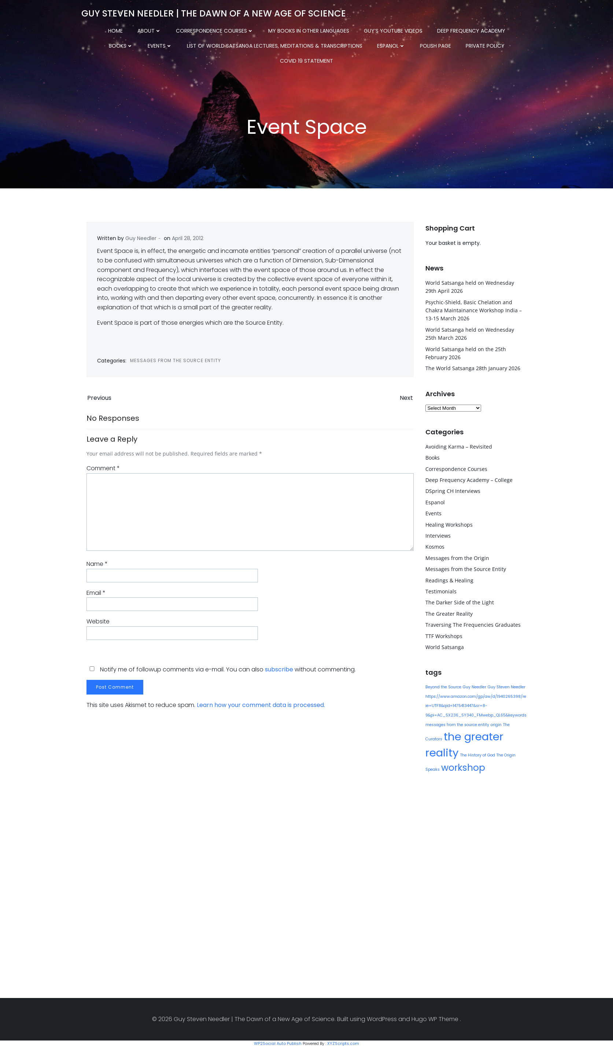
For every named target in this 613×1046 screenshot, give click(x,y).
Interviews (437, 534)
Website (98, 623)
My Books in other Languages (289, 29)
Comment (103, 470)
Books (513, 29)
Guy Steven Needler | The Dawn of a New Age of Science (213, 13)
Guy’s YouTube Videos (373, 29)
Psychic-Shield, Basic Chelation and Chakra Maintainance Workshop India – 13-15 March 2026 (473, 309)
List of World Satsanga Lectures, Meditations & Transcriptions (221, 44)
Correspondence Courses (195, 29)
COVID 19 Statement (492, 44)
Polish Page (382, 44)
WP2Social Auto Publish (278, 1043)
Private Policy (431, 44)
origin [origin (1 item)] (495, 724)
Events (106, 44)
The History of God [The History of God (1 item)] (477, 754)
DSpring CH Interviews (452, 490)
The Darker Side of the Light (459, 601)
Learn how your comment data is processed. (261, 707)
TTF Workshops (443, 635)
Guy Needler (141, 239)
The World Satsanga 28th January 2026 (472, 367)
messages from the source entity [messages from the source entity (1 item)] (457, 724)
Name (97, 566)
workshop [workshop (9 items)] (463, 766)
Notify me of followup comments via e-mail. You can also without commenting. (221, 671)
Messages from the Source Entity (175, 361)
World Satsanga (444, 646)
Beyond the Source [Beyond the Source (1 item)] (443, 686)
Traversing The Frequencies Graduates (472, 623)
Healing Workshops (448, 523)
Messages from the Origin (457, 557)
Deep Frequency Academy (452, 29)
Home (96, 29)
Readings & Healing (449, 579)
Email (96, 595)
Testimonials (440, 590)
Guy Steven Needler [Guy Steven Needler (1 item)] (506, 686)
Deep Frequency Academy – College (468, 479)
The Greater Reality (448, 612)
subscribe (279, 671)
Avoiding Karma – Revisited (458, 445)
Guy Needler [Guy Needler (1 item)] (474, 686)
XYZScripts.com (343, 1043)
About (130, 29)
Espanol (338, 44)
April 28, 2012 (188, 239)
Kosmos (434, 546)
